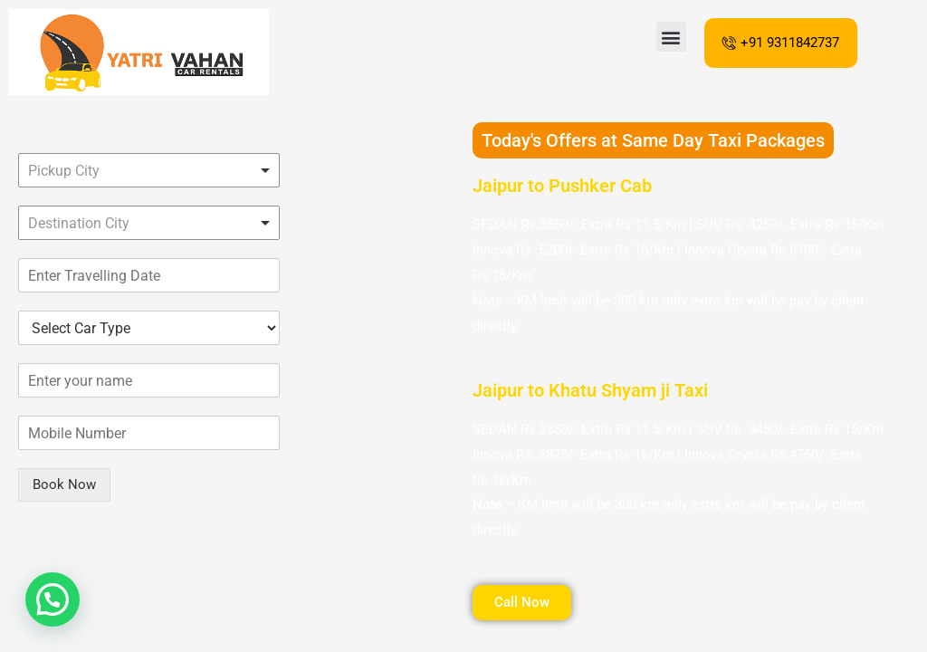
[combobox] (149, 170)
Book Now (64, 484)
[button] (671, 37)
